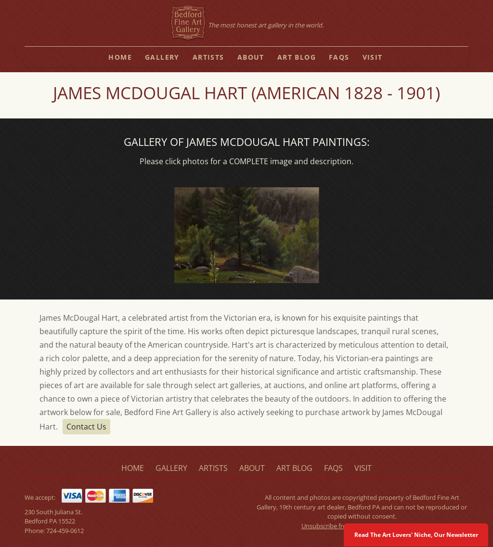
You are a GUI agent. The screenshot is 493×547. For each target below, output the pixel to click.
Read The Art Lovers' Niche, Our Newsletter (416, 535)
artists (208, 57)
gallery (162, 57)
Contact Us (86, 426)
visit (373, 57)
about (250, 57)
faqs (339, 57)
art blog (296, 57)
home (120, 57)
